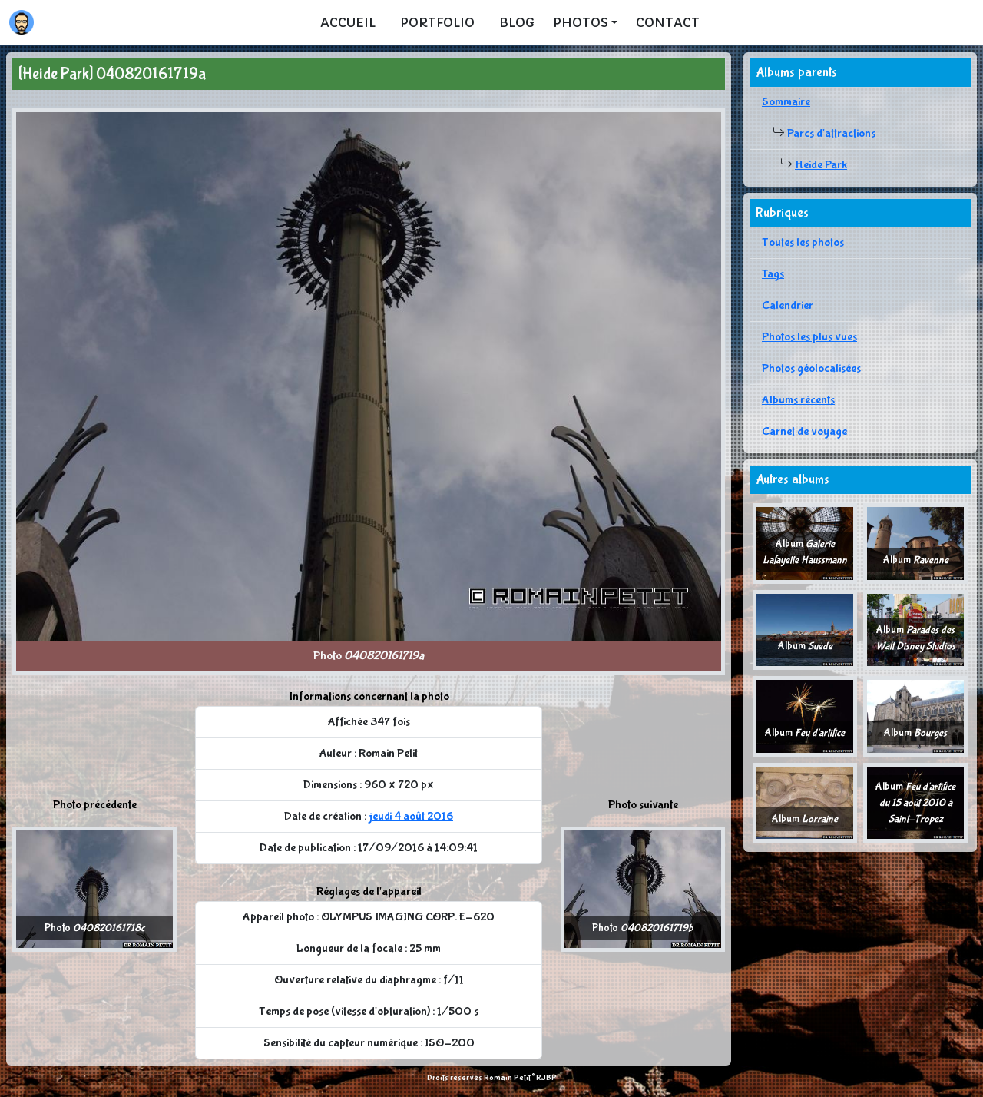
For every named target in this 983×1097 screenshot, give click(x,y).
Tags (773, 274)
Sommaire (786, 101)
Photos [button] (580, 22)
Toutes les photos (803, 242)
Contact (668, 22)
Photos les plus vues (809, 337)
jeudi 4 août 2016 (411, 816)
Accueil (348, 22)
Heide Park (821, 164)
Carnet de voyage (804, 431)
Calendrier (787, 305)
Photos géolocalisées (811, 368)
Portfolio (437, 22)
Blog (517, 22)
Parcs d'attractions (831, 133)
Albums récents (798, 400)
